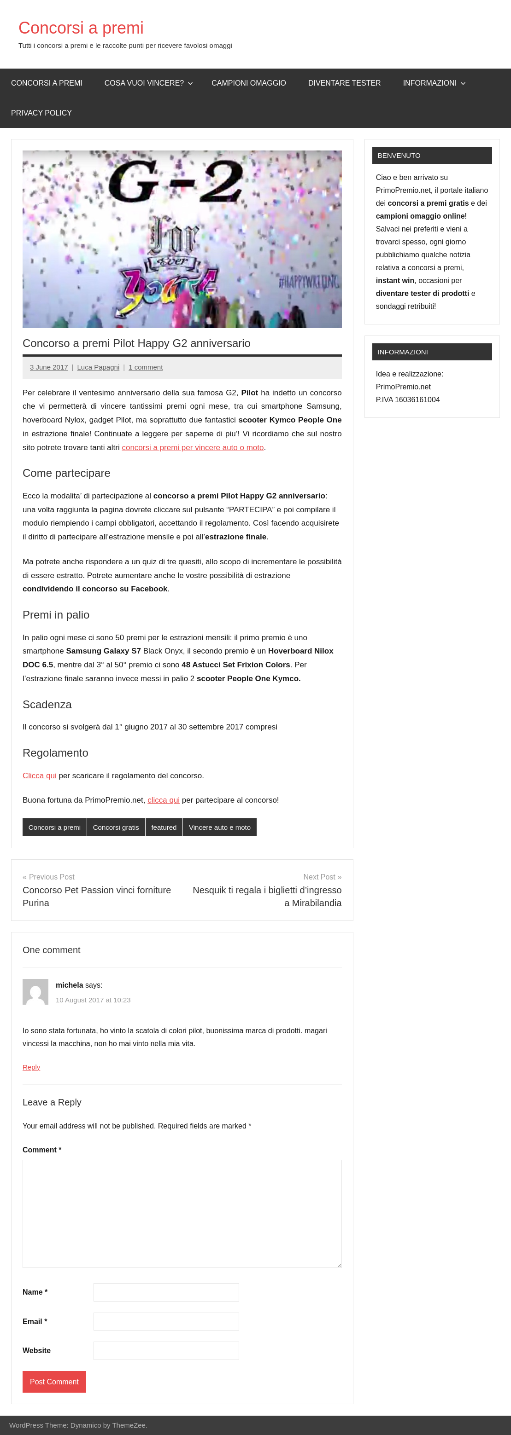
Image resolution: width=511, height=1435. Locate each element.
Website (37, 1350)
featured (163, 827)
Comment (42, 1150)
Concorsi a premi (81, 27)
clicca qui (163, 800)
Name (35, 1292)
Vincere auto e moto (220, 827)
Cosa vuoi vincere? (149, 83)
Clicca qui (40, 775)
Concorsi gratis (116, 827)
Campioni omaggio (248, 83)
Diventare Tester (344, 83)
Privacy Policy (41, 113)
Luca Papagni (98, 367)
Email (35, 1321)
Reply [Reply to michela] (31, 1067)
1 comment (146, 367)
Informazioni (434, 83)
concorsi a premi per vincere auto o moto (193, 447)
